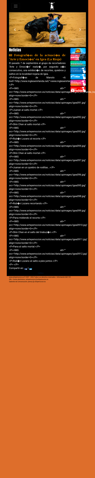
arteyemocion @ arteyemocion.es (37, 279)
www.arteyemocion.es (16, 277)
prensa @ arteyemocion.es (37, 281)
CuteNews (41, 273)
